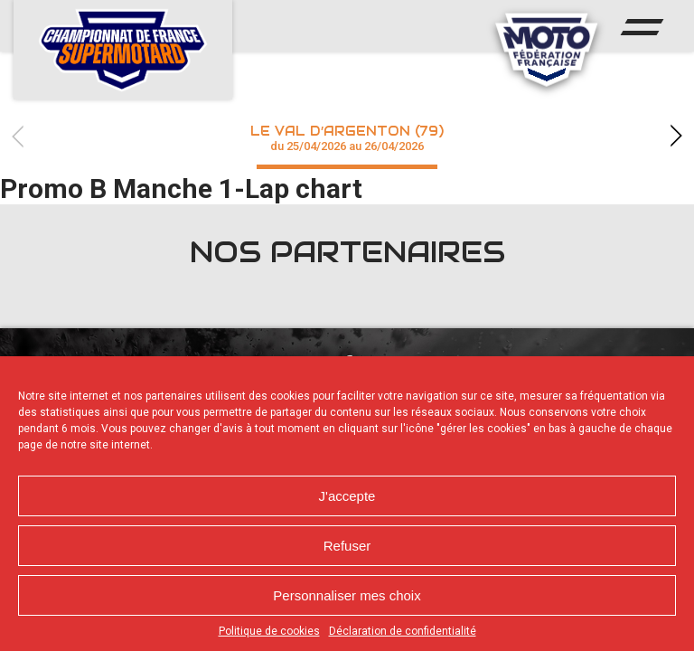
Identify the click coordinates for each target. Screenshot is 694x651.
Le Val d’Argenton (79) (347, 138)
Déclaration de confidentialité (402, 631)
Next (676, 136)
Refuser (347, 545)
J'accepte (347, 496)
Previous (18, 136)
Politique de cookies (269, 631)
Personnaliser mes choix (346, 595)
